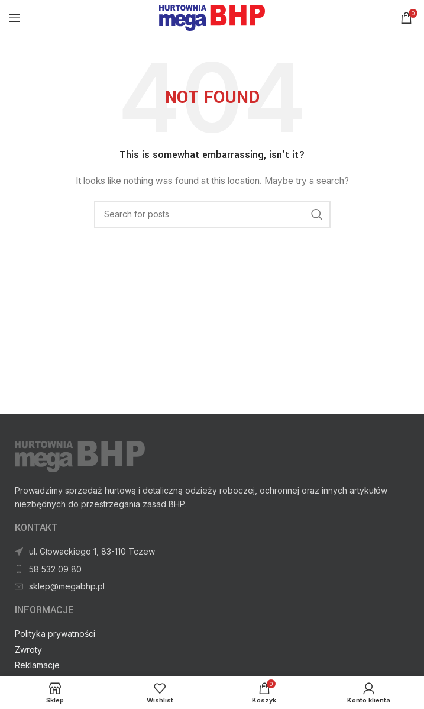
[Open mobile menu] (15, 18)
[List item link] (212, 586)
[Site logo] (212, 17)
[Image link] (80, 456)
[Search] (212, 214)
